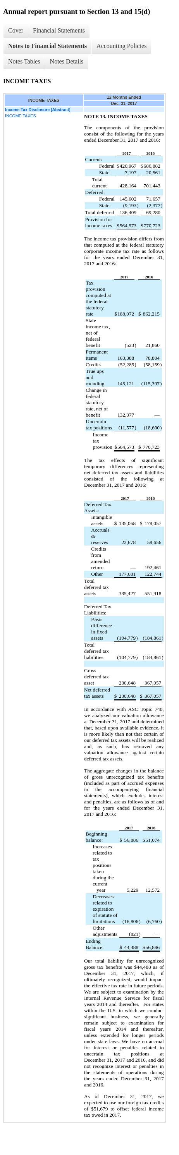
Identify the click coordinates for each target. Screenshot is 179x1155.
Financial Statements (59, 30)
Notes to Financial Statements (47, 46)
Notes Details (67, 61)
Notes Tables (24, 61)
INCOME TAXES (20, 115)
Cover (15, 30)
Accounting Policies (121, 46)
